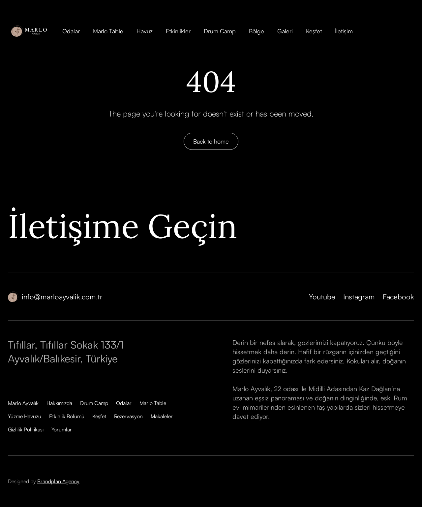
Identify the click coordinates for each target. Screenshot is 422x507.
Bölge (256, 31)
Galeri (285, 31)
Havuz (144, 31)
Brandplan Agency (58, 481)
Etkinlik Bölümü (66, 416)
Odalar (71, 31)
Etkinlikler (178, 31)
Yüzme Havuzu (24, 416)
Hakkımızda (59, 403)
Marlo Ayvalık (23, 403)
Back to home (211, 141)
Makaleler (162, 416)
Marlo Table (108, 31)
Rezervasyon (128, 416)
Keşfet (314, 31)
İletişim (344, 31)
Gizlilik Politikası (26, 429)
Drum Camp (220, 31)
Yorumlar (61, 429)
